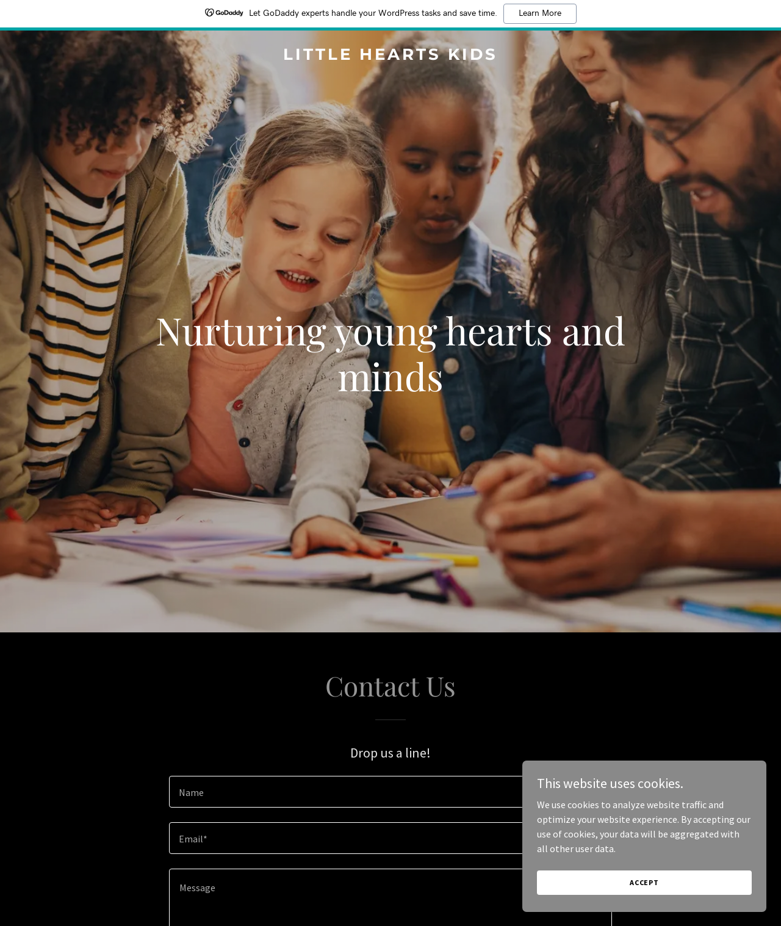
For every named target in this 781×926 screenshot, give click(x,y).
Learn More (540, 13)
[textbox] (390, 792)
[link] (391, 56)
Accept (644, 882)
